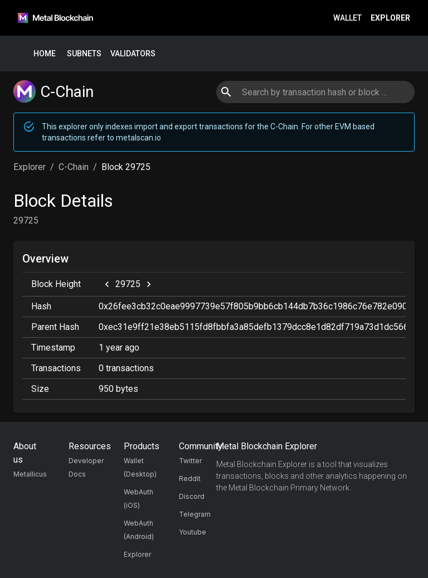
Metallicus (30, 474)
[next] (148, 284)
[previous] (107, 284)
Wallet (347, 18)
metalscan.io (138, 137)
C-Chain (74, 167)
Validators (133, 53)
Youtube (192, 532)
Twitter (190, 460)
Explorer (390, 18)
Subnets (84, 53)
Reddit (190, 478)
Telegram (195, 514)
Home (44, 53)
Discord (192, 496)
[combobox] (315, 92)
